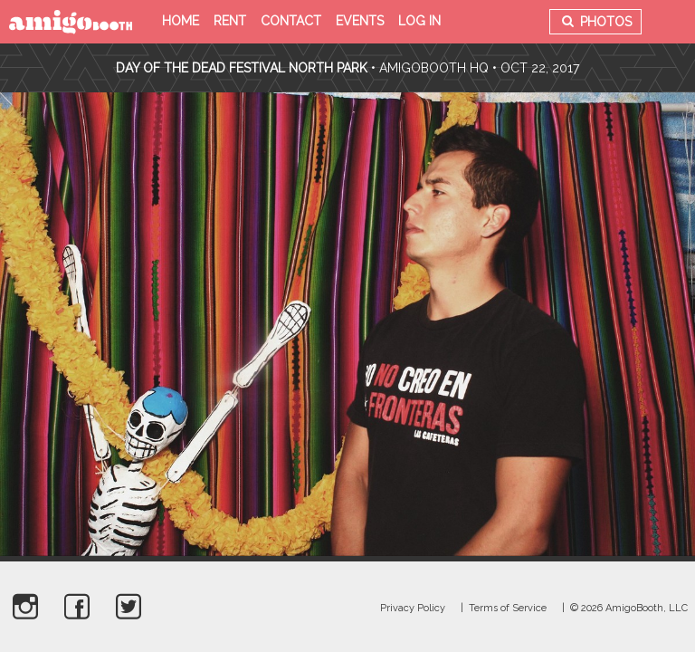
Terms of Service (508, 608)
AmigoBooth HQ (434, 68)
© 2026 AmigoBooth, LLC (629, 608)
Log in (419, 21)
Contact (291, 21)
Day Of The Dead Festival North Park (241, 68)
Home (180, 21)
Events (360, 21)
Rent (230, 21)
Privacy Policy (412, 608)
